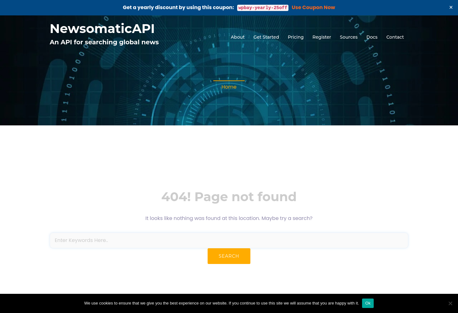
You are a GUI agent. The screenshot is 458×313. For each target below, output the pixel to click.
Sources (349, 37)
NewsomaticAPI (102, 28)
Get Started (266, 37)
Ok (368, 303)
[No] (450, 303)
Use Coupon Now (313, 7)
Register (321, 37)
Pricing (296, 37)
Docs (371, 37)
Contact (395, 37)
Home (229, 87)
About (238, 37)
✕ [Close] (451, 7)
